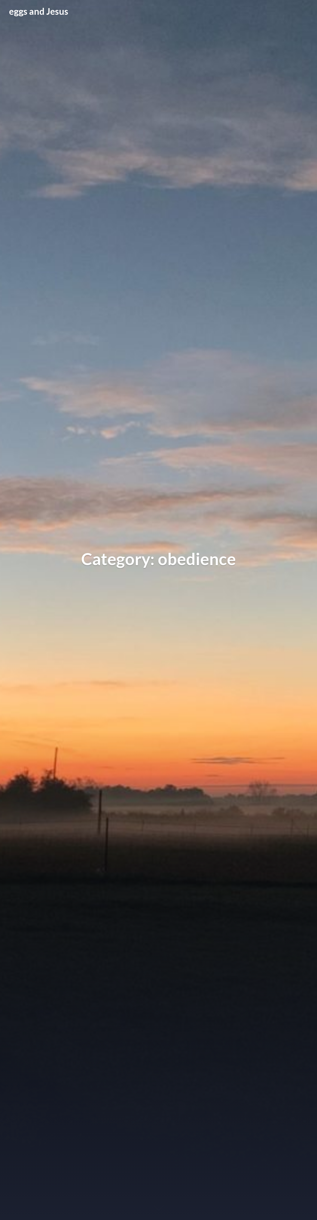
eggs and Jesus (38, 11)
